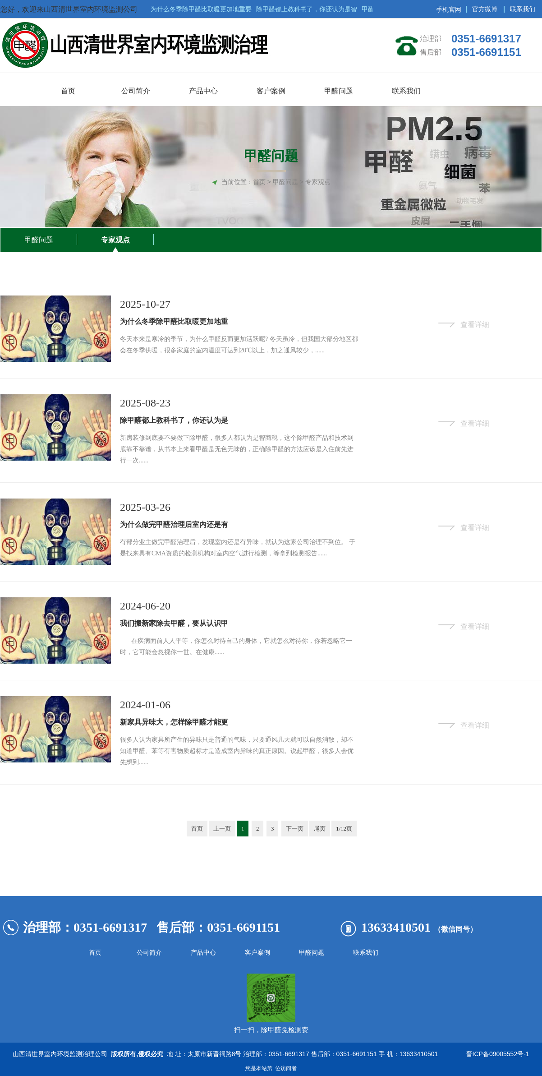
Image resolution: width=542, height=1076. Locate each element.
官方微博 (484, 9)
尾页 (320, 828)
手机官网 (448, 9)
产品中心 (203, 952)
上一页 (222, 828)
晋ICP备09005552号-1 (496, 1054)
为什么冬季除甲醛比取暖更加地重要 (202, 9)
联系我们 (522, 9)
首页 (259, 181)
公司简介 (149, 952)
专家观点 (115, 240)
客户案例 (257, 952)
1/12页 (344, 828)
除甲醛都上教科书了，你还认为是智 (308, 9)
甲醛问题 (38, 240)
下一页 (294, 828)
